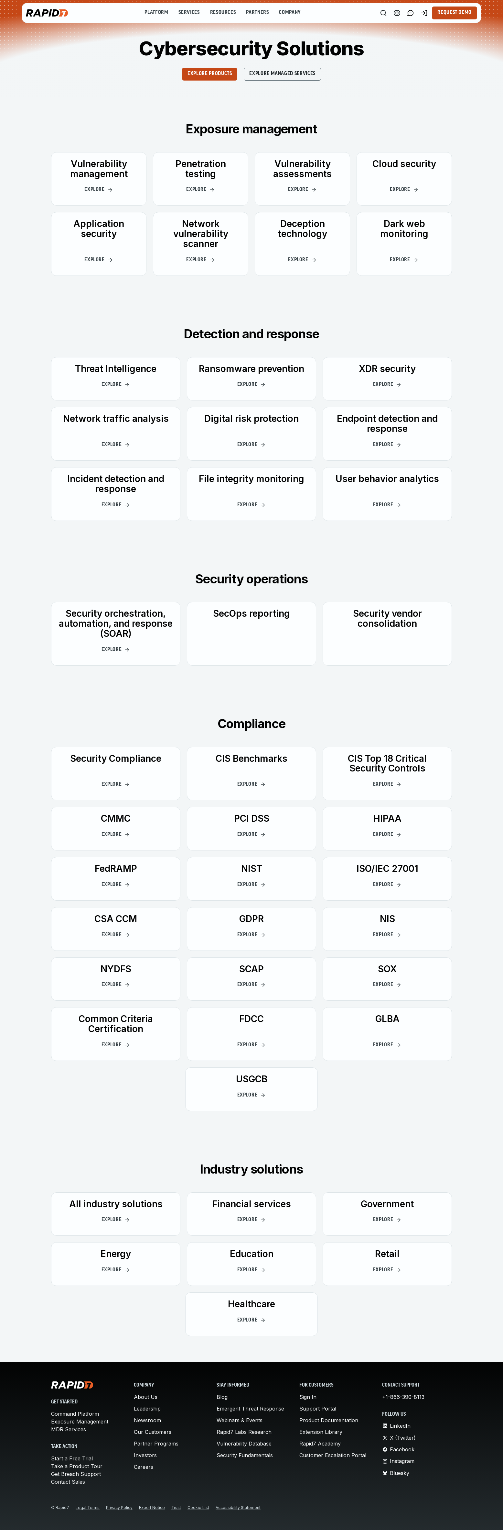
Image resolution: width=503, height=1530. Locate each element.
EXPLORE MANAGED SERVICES (282, 73)
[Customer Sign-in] (424, 13)
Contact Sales (68, 1482)
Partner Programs (156, 1443)
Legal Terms (88, 1507)
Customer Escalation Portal (332, 1455)
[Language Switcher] (397, 13)
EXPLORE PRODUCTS (209, 73)
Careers (143, 1467)
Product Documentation (328, 1420)
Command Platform (75, 1414)
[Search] (383, 13)
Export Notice (152, 1507)
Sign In (307, 1397)
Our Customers (152, 1432)
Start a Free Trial (72, 1458)
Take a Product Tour (76, 1466)
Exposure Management (79, 1421)
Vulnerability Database (244, 1443)
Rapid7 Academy (320, 1443)
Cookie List (198, 1507)
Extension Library (320, 1432)
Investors (145, 1455)
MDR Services (68, 1429)
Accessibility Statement (238, 1507)
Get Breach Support (76, 1474)
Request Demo (454, 12)
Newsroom (147, 1420)
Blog (222, 1397)
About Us (145, 1397)
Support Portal (317, 1408)
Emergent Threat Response (250, 1408)
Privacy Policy (119, 1507)
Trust (176, 1507)
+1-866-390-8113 (403, 1397)
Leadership (147, 1408)
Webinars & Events (239, 1420)
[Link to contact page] (410, 13)
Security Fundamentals (245, 1455)
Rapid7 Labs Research (244, 1432)
